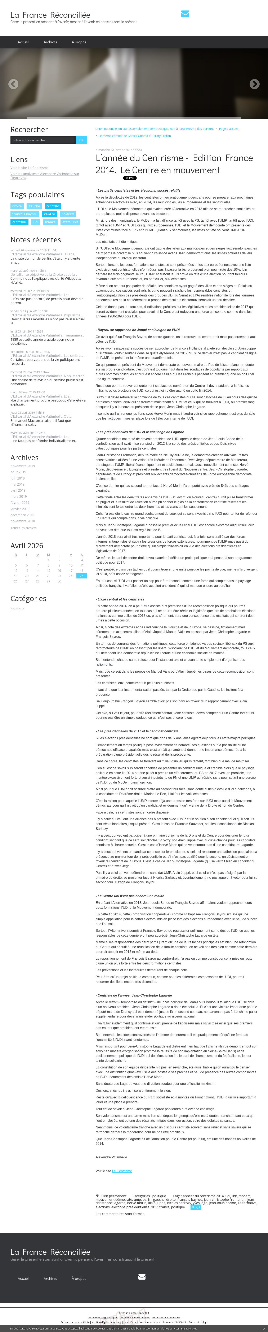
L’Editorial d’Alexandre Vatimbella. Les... (40, 294)
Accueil (23, 41)
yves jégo (200, 1203)
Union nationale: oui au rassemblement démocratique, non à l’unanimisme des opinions (154, 129)
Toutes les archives (23, 528)
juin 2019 (17, 478)
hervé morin (136, 1203)
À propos (79, 41)
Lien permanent (111, 1196)
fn (149, 1199)
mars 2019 (18, 497)
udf (234, 1196)
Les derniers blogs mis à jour (103, 1317)
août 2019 (18, 472)
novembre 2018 (22, 521)
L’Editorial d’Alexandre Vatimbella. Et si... (41, 396)
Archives (50, 41)
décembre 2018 (22, 515)
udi (35, 222)
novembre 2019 (22, 466)
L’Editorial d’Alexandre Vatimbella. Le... (40, 436)
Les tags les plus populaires (166, 1317)
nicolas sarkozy (179, 1203)
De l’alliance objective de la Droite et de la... (43, 274)
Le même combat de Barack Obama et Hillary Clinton (134, 136)
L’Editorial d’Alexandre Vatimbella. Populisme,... (46, 315)
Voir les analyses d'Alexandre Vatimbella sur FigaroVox (44, 176)
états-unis (70, 222)
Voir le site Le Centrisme (29, 167)
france (50, 222)
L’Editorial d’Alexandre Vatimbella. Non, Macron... (48, 376)
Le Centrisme (122, 1171)
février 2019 (19, 503)
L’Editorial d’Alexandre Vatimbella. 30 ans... (43, 254)
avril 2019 (18, 491)
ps (144, 1199)
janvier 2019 (20, 509)
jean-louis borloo (222, 1203)
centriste (52, 206)
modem (244, 1196)
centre (49, 214)
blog (204, 1322)
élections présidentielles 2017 (134, 1207)
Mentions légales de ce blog (106, 1322)
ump (137, 1199)
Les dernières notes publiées (135, 1317)
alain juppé (156, 1203)
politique (68, 214)
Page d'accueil (228, 129)
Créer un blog (126, 1312)
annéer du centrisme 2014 (203, 1196)
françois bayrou (24, 214)
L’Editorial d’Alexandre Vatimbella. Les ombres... (47, 355)
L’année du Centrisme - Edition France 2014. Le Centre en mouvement (174, 163)
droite (17, 206)
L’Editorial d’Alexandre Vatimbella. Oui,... (41, 416)
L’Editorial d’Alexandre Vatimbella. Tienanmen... (47, 335)
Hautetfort (143, 1312)
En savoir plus (189, 1328)
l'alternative (247, 1203)
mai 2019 (17, 484)
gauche (34, 206)
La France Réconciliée (50, 14)
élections (103, 1207)
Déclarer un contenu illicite (75, 1322)
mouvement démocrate (114, 1199)
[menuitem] (23, 42)
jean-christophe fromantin (225, 1199)
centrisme (19, 222)
